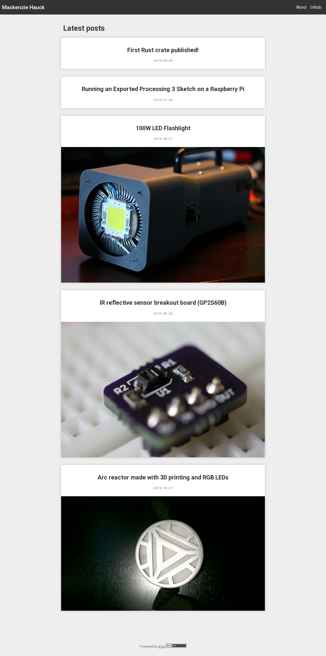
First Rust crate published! (163, 50)
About (301, 7)
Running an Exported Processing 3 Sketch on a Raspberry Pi (163, 89)
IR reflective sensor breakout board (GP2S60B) (163, 302)
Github (315, 7)
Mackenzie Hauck (23, 7)
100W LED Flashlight (163, 128)
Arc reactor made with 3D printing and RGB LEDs (163, 477)
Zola (161, 646)
